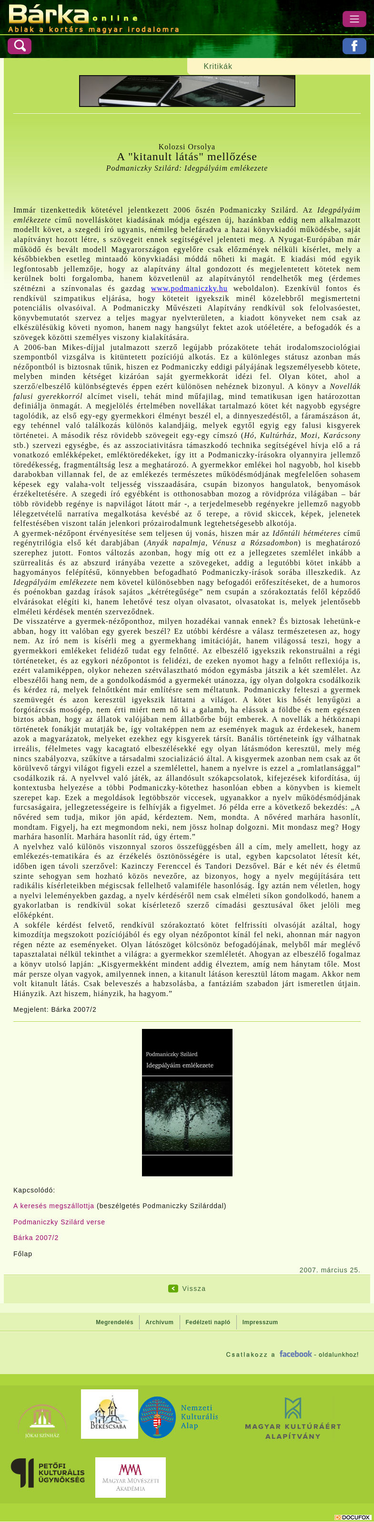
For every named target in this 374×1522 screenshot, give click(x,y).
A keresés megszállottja (53, 1206)
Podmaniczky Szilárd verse (59, 1222)
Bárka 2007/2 (36, 1237)
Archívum (159, 1322)
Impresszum (260, 1322)
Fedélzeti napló (208, 1322)
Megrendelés (114, 1322)
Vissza (194, 1288)
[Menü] (354, 19)
